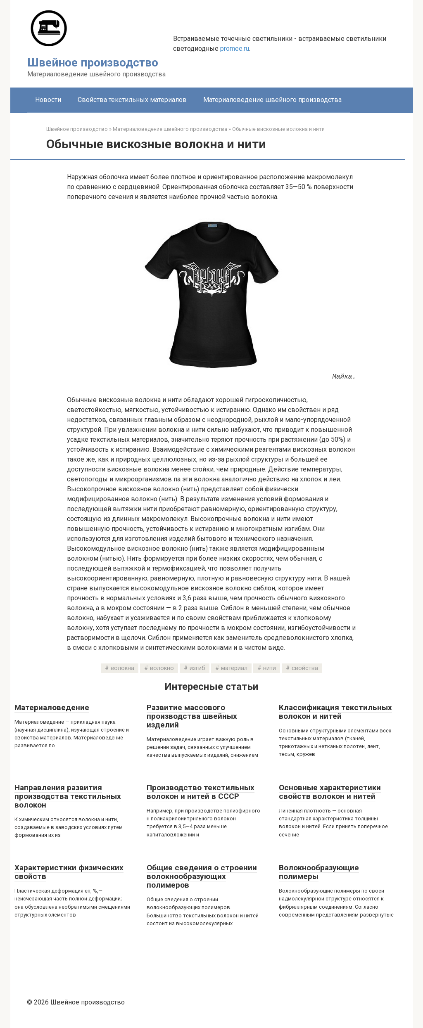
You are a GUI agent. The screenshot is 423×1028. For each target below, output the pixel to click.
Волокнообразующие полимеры (319, 872)
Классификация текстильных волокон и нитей (335, 712)
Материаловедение (51, 707)
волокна (122, 668)
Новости (48, 100)
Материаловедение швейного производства (272, 100)
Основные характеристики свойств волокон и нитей (330, 792)
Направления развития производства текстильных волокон (67, 796)
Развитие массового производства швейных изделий (192, 716)
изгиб (197, 668)
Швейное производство (92, 62)
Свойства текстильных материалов (132, 100)
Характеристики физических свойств (69, 872)
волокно (162, 668)
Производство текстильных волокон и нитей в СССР (200, 792)
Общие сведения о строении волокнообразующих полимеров (202, 876)
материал (234, 668)
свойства (305, 668)
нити (269, 668)
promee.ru (234, 48)
